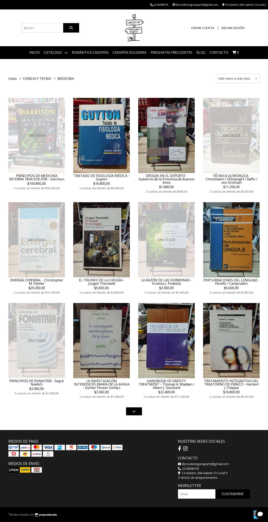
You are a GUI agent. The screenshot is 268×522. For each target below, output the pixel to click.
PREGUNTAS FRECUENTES (171, 52)
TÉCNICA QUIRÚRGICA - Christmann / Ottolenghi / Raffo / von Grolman (231, 179)
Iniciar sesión (232, 28)
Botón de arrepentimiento (198, 478)
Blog (200, 52)
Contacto (219, 52)
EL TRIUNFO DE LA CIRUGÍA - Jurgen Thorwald (101, 282)
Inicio (34, 52)
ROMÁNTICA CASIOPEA (90, 52)
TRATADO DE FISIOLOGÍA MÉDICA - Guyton (101, 177)
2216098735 (188, 469)
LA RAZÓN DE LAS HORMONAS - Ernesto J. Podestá (166, 282)
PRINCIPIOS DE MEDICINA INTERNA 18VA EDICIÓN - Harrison (36, 177)
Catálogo (56, 52)
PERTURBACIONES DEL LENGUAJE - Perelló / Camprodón (231, 282)
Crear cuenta (202, 28)
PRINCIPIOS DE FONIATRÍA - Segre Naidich (36, 383)
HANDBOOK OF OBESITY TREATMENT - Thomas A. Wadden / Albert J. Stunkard (167, 384)
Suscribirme (233, 494)
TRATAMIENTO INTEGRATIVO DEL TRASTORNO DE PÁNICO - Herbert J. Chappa (231, 384)
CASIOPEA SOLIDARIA (129, 52)
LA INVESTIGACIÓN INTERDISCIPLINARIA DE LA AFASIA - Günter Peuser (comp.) (101, 384)
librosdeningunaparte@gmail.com (203, 464)
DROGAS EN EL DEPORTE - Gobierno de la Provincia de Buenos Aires (167, 179)
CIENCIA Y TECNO (37, 78)
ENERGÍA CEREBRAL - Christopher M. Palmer (36, 282)
